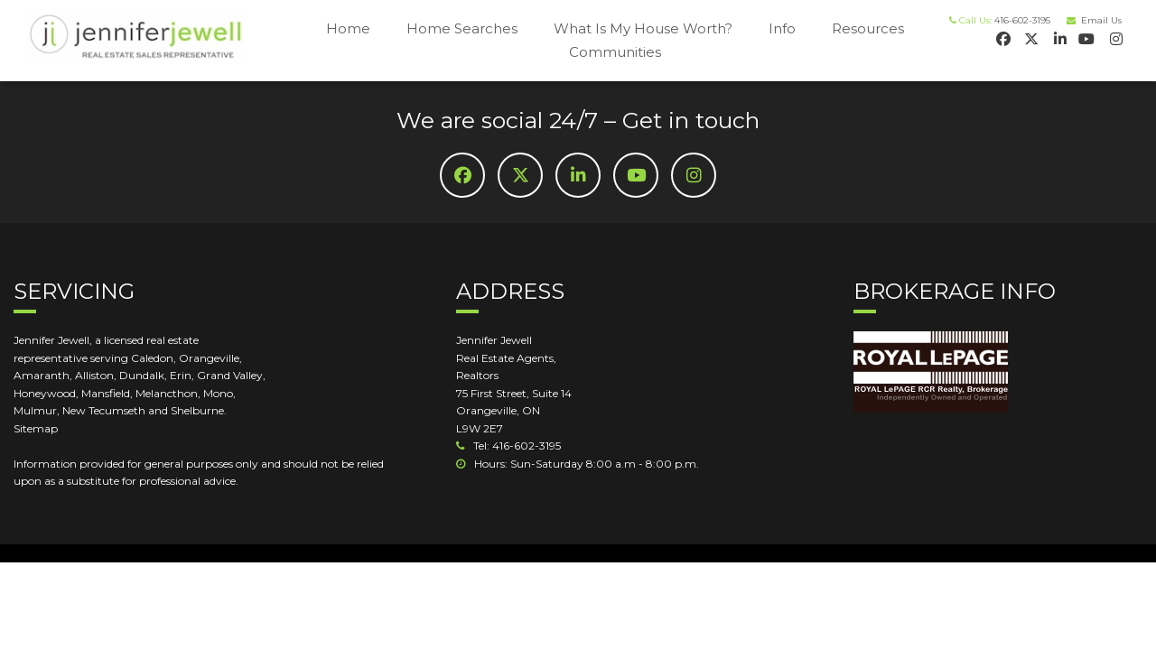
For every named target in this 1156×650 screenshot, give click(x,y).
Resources (868, 28)
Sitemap (36, 428)
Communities (615, 51)
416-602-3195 (1022, 20)
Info (782, 28)
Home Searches (461, 28)
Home (348, 28)
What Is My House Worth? (643, 28)
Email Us (1099, 20)
